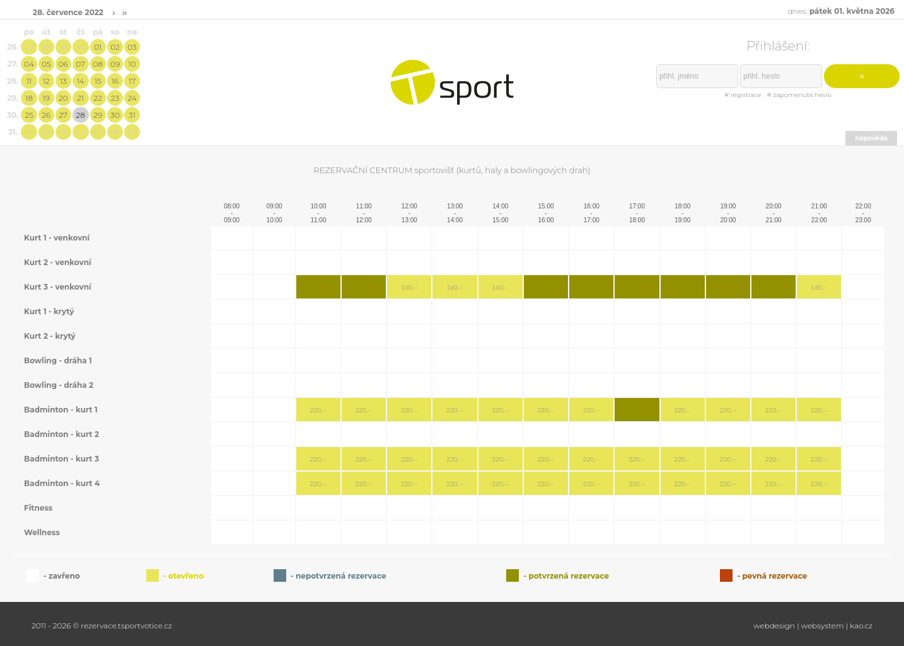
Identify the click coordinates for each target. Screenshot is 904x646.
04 (29, 64)
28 (46, 47)
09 (115, 64)
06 (63, 64)
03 (131, 47)
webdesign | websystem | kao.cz (812, 625)
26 (46, 115)
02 (115, 47)
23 (115, 98)
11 (29, 81)
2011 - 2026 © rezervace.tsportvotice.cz (102, 625)
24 (131, 98)
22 (98, 98)
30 (80, 47)
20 (63, 98)
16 (115, 81)
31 (132, 115)
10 (132, 64)
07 (80, 64)
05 (46, 64)
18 (29, 98)
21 (80, 98)
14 (80, 81)
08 (98, 64)
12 (46, 81)
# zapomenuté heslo (799, 95)
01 (97, 47)
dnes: (841, 11)
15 (98, 81)
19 (46, 98)
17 (132, 81)
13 (63, 81)
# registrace (742, 95)
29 (63, 47)
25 (29, 115)
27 (29, 47)
